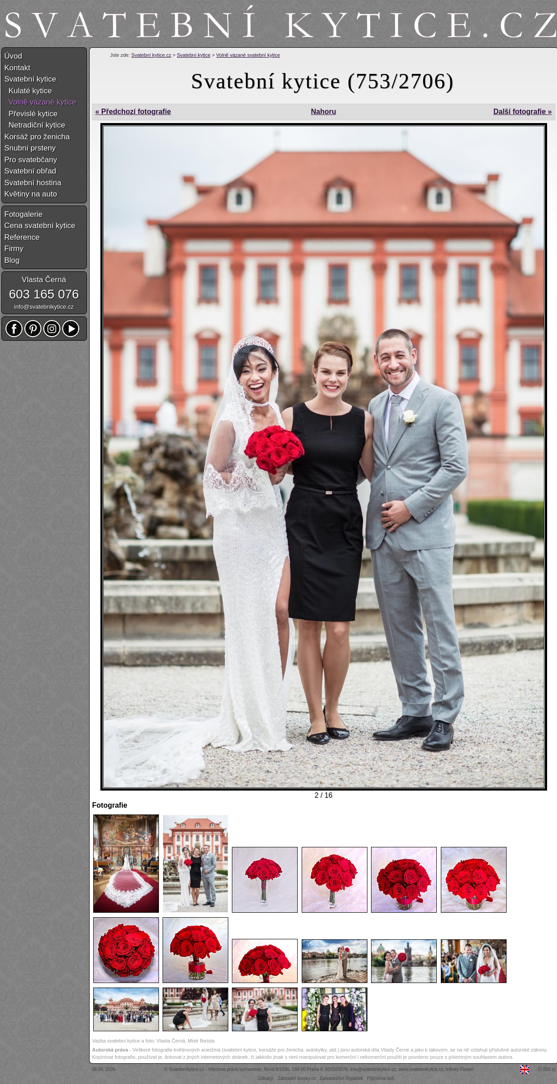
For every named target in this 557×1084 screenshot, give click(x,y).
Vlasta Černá (44, 279)
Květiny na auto (31, 194)
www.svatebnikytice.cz (421, 1069)
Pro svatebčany (31, 160)
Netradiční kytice (35, 125)
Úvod (14, 56)
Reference (22, 237)
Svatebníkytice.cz (186, 1069)
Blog (12, 260)
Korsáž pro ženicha (37, 137)
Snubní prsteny (30, 148)
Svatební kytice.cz (151, 55)
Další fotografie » (523, 111)
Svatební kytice (194, 55)
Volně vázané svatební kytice (248, 55)
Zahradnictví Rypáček (341, 1078)
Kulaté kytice (28, 91)
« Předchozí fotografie (133, 111)
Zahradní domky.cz (297, 1078)
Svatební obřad (30, 171)
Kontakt (18, 68)
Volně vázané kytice (41, 102)
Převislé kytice (31, 114)
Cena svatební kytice (40, 225)
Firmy (14, 248)
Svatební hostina (33, 182)
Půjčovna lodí (380, 1078)
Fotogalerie (24, 214)
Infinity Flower (460, 1069)
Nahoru (323, 111)
